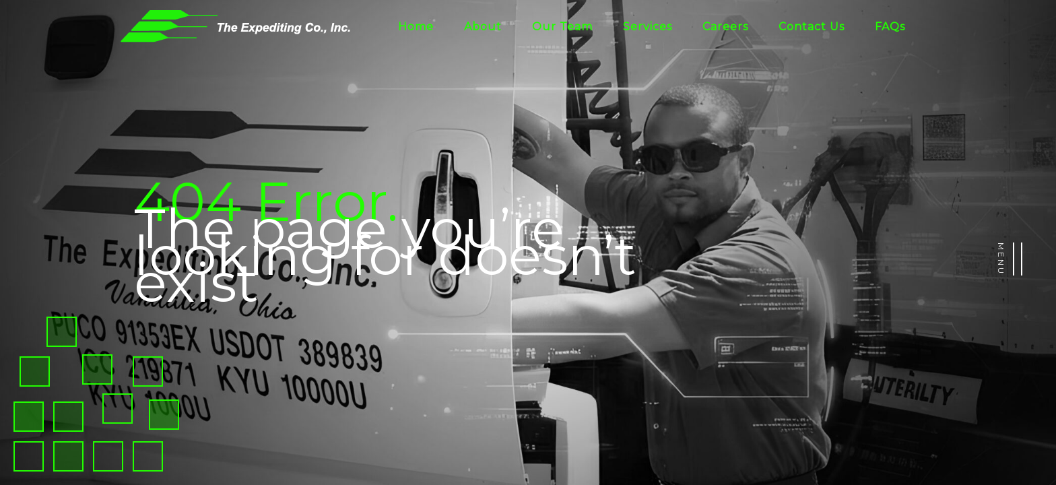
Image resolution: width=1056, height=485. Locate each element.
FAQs (890, 26)
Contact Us (812, 26)
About (483, 26)
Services (647, 26)
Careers (725, 26)
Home (416, 26)
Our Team (562, 26)
